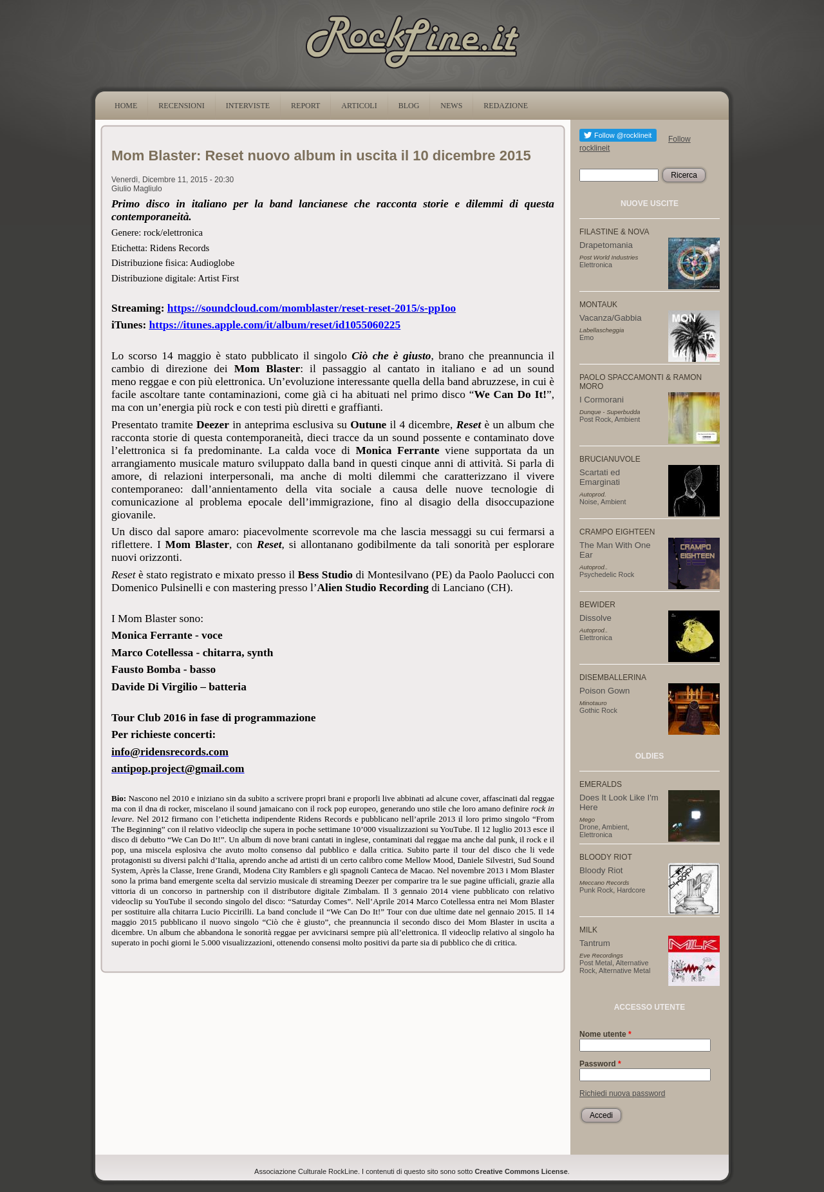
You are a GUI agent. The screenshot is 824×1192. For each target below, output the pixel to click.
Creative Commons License (521, 1171)
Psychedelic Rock (606, 574)
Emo (586, 337)
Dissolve (595, 618)
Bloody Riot (601, 870)
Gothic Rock (598, 710)
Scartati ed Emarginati (599, 477)
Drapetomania (606, 245)
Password (600, 1063)
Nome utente (605, 1034)
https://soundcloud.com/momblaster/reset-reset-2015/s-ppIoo (311, 308)
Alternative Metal (624, 970)
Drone (588, 827)
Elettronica (595, 265)
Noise (588, 502)
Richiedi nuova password (622, 1093)
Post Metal (595, 963)
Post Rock (595, 419)
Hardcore (631, 890)
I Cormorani (601, 399)
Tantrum (594, 943)
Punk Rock (596, 890)
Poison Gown (604, 690)
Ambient (628, 419)
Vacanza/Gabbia (610, 318)
